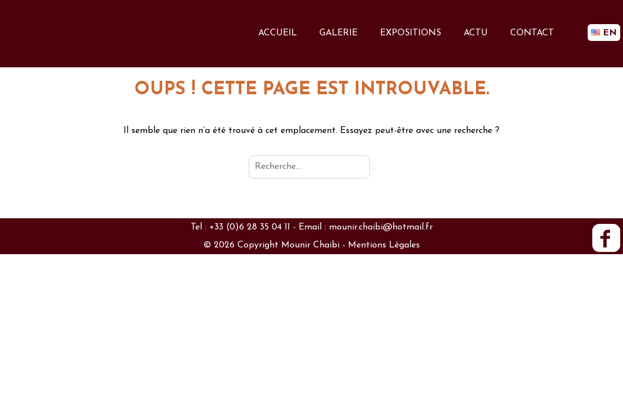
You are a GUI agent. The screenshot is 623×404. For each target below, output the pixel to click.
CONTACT (532, 33)
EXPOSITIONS (410, 33)
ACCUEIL (277, 33)
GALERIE (338, 33)
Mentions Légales (384, 245)
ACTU (476, 33)
